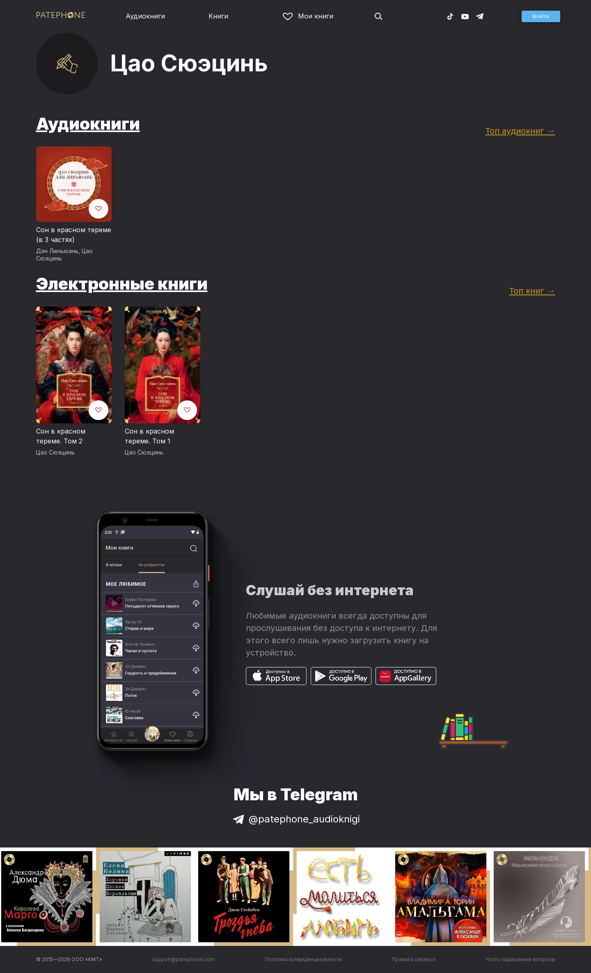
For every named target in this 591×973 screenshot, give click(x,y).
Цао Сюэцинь (55, 452)
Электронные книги (122, 284)
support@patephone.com (183, 959)
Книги (218, 16)
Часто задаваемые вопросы (520, 959)
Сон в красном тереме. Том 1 (149, 436)
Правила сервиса (413, 959)
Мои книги (308, 16)
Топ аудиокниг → (520, 131)
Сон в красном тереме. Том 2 (60, 436)
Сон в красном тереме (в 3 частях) (73, 235)
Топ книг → (532, 291)
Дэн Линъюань (57, 251)
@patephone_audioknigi (295, 819)
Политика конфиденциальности (303, 959)
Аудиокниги (145, 16)
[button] (541, 16)
